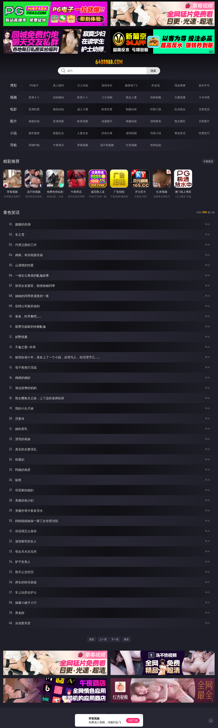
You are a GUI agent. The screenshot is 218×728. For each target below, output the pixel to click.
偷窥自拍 (34, 121)
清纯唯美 (155, 121)
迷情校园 (131, 133)
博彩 (13, 85)
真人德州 (58, 85)
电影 (13, 109)
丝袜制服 (155, 97)
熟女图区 (180, 121)
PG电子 (33, 85)
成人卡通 (82, 109)
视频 (13, 97)
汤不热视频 (107, 145)
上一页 (103, 639)
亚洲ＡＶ (34, 97)
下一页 (115, 639)
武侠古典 (107, 133)
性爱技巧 (204, 133)
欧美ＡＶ (82, 97)
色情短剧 (155, 145)
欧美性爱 (107, 109)
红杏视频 (131, 145)
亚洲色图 (58, 121)
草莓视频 (82, 145)
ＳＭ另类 (204, 97)
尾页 (126, 639)
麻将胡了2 (131, 85)
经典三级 (155, 109)
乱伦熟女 (180, 109)
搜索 (153, 71)
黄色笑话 (180, 133)
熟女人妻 (131, 97)
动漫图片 (107, 121)
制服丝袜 (131, 109)
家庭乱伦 (58, 133)
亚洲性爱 (34, 109)
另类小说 (155, 133)
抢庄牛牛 (204, 85)
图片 (13, 121)
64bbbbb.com (109, 62)
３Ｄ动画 (107, 97)
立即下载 (133, 720)
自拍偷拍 (58, 97)
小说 (13, 133)
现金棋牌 (180, 85)
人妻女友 (82, 133)
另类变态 (204, 109)
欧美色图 (82, 121)
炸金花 (156, 85)
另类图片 (204, 121)
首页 (91, 639)
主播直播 (180, 97)
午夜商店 (58, 145)
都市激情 (34, 133)
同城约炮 (34, 145)
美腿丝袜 (131, 121)
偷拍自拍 (58, 109)
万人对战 (82, 85)
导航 (13, 145)
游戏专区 (107, 85)
